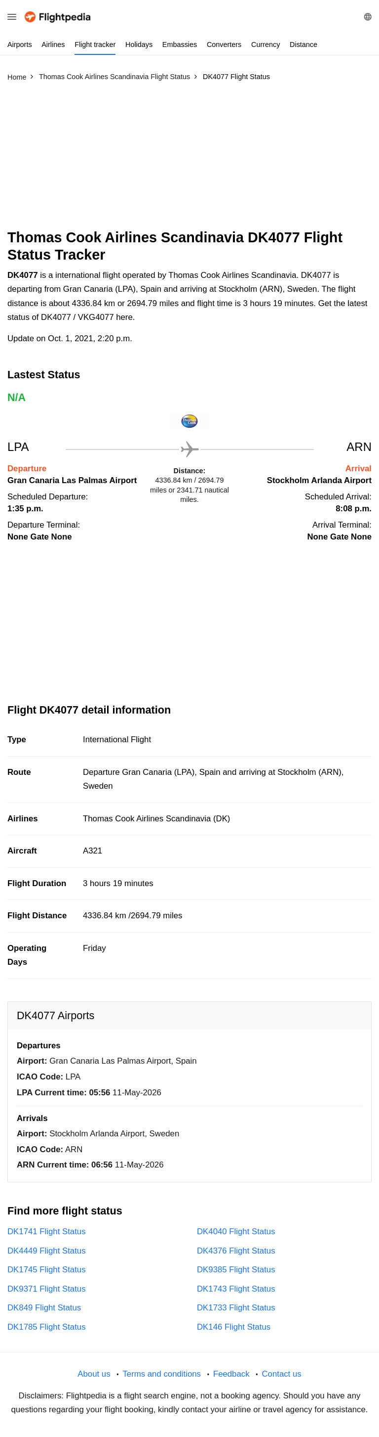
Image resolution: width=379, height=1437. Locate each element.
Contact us (281, 1374)
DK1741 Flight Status (46, 1231)
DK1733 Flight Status (236, 1307)
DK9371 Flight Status (46, 1289)
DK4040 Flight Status (236, 1231)
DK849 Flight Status (44, 1307)
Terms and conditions (161, 1374)
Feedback (231, 1374)
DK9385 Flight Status (236, 1269)
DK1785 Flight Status (46, 1327)
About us (93, 1374)
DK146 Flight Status (233, 1327)
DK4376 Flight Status (236, 1251)
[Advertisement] (189, 159)
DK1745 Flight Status (46, 1269)
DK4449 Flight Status (46, 1251)
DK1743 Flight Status (236, 1289)
